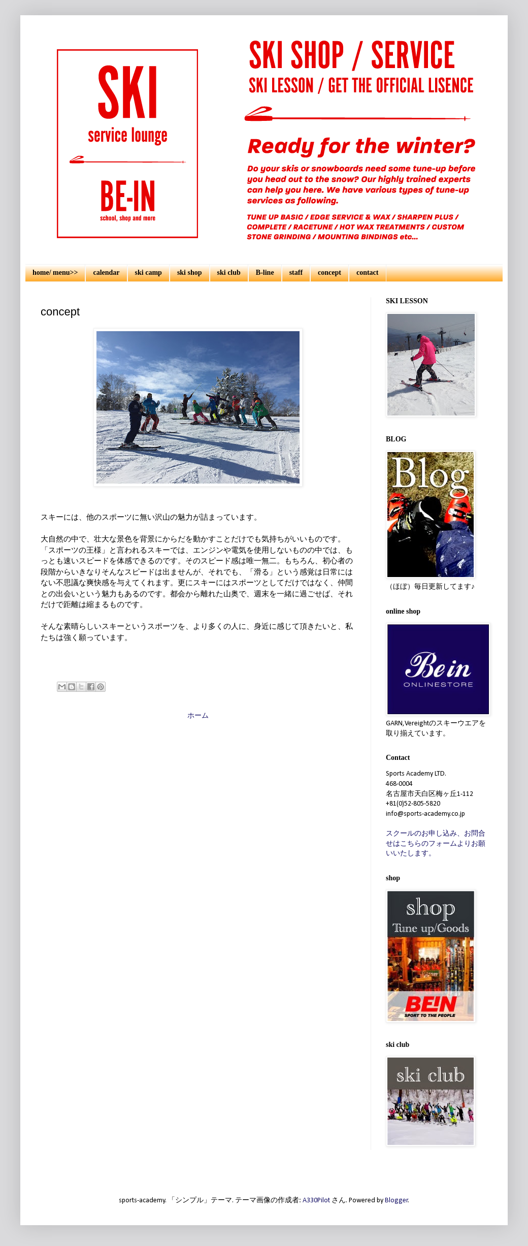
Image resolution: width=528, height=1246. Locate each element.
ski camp (148, 272)
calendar (106, 272)
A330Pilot (316, 1200)
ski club (229, 272)
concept (329, 272)
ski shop (189, 272)
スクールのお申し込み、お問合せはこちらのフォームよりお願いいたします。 (435, 843)
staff (296, 272)
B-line (265, 272)
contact (367, 272)
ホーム (198, 716)
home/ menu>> (55, 272)
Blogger (396, 1200)
